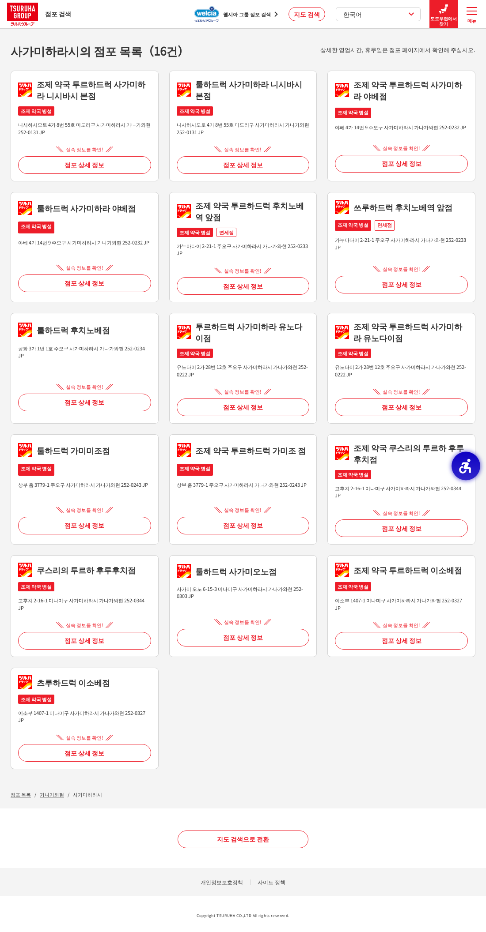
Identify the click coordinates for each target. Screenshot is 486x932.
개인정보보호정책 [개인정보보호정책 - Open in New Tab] (222, 882)
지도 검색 (307, 14)
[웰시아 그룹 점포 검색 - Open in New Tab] (236, 14)
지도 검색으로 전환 (243, 838)
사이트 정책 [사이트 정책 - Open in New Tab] (271, 882)
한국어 (378, 14)
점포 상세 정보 (84, 164)
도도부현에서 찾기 (443, 14)
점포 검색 (39, 14)
